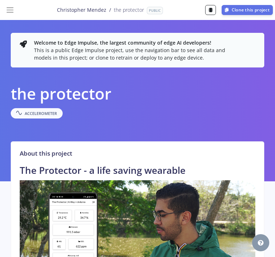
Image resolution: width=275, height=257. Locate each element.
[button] (260, 242)
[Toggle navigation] (10, 10)
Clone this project (247, 10)
